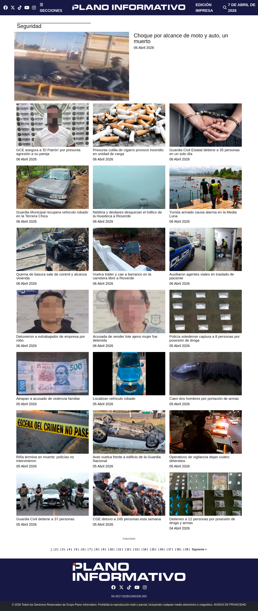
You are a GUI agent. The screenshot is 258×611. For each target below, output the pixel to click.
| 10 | (111, 549)
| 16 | (161, 549)
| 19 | (186, 549)
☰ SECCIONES (51, 8)
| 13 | (136, 549)
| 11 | (120, 549)
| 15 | (153, 549)
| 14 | (145, 549)
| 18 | (178, 549)
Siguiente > (199, 549)
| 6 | (83, 549)
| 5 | (76, 549)
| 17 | (170, 549)
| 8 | (96, 549)
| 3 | (62, 549)
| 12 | (128, 549)
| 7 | (90, 549)
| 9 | (103, 549)
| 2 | (56, 549)
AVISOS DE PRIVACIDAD (230, 604)
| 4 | (69, 549)
